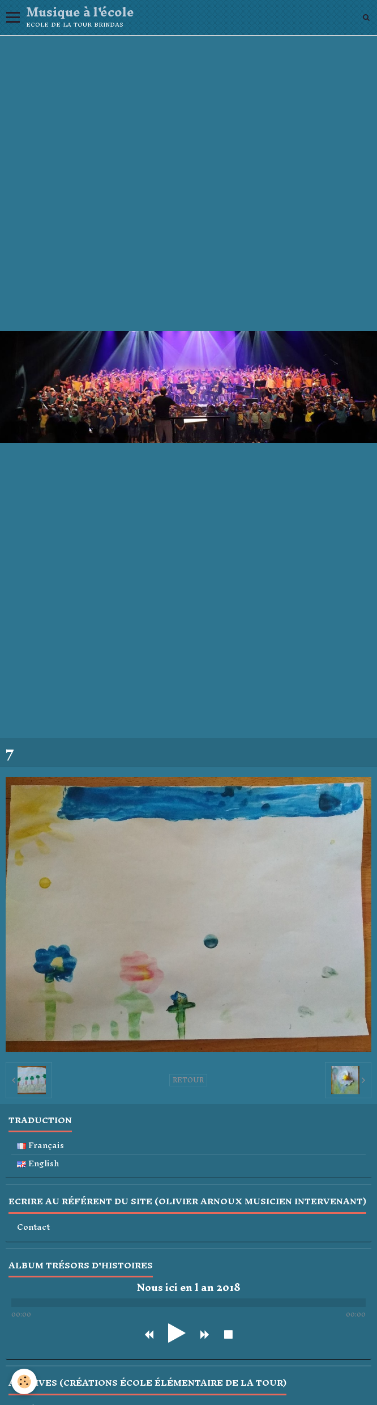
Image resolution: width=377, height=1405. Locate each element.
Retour (188, 1080)
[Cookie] (24, 1381)
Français (40, 1145)
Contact (33, 1227)
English (38, 1164)
